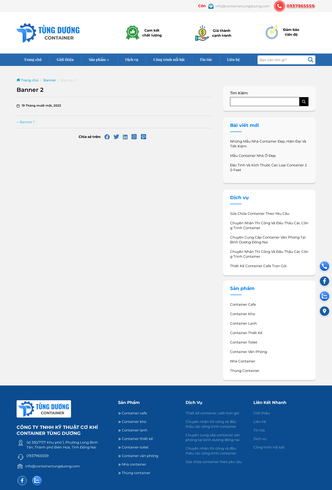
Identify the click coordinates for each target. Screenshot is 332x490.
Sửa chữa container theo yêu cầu (259, 213)
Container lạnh (243, 323)
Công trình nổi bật (169, 59)
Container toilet (243, 342)
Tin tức (206, 59)
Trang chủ (33, 59)
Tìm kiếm (239, 93)
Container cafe (243, 304)
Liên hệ (233, 59)
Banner (49, 80)
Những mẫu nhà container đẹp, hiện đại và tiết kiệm (268, 143)
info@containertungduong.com (52, 466)
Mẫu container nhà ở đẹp (253, 155)
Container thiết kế (246, 333)
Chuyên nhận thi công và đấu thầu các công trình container (269, 225)
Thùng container (244, 370)
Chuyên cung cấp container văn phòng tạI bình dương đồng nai (268, 239)
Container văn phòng (248, 352)
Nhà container (242, 361)
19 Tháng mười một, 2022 (41, 105)
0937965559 (38, 456)
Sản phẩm (97, 59)
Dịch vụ (131, 59)
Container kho (242, 314)
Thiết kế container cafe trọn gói (258, 266)
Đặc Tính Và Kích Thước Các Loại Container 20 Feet (268, 167)
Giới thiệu (65, 59)
